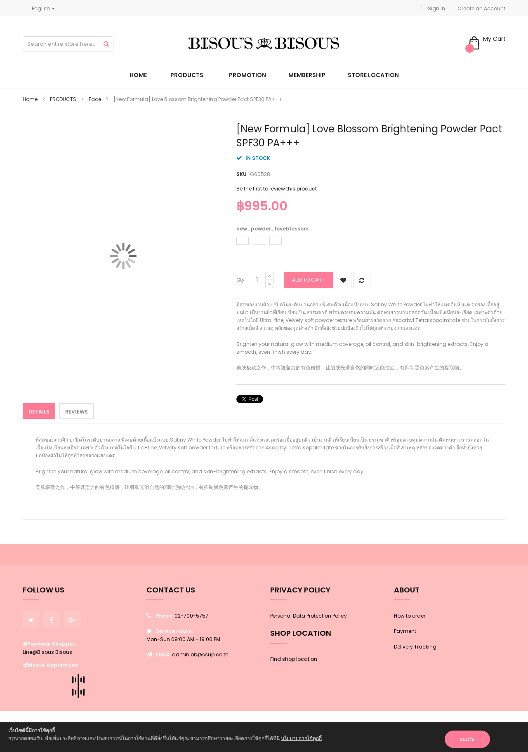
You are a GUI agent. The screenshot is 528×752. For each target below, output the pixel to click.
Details (39, 411)
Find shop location (293, 659)
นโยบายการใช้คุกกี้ (301, 738)
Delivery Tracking (415, 646)
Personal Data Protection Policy (308, 615)
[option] (242, 241)
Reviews (76, 411)
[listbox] (368, 242)
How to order (409, 615)
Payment (405, 630)
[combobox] (68, 44)
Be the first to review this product (276, 188)
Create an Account (481, 8)
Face (95, 99)
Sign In (436, 8)
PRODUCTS (63, 99)
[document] (264, 737)
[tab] (39, 411)
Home (30, 99)
